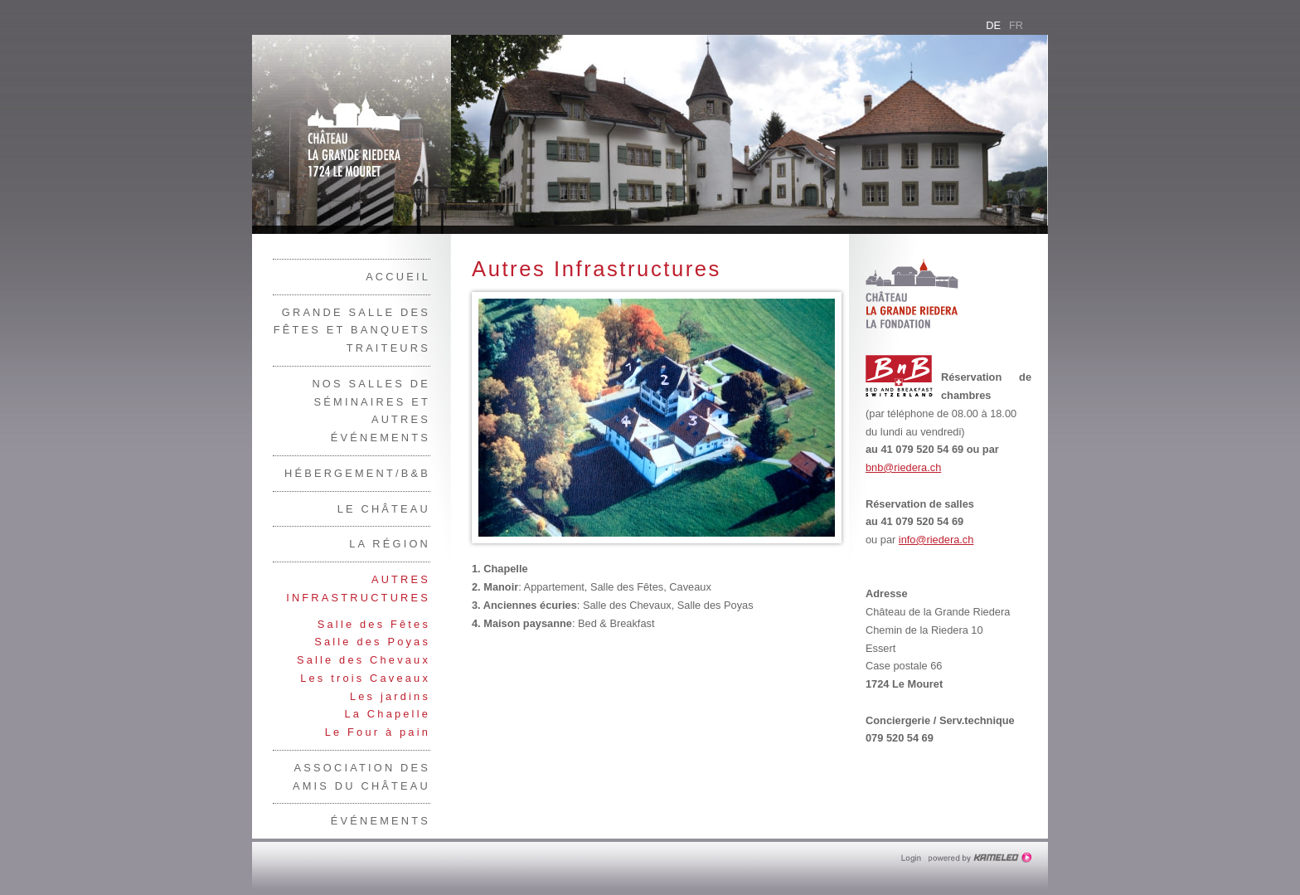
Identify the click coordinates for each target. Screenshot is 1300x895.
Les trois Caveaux (365, 678)
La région (389, 543)
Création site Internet (982, 857)
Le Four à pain (377, 732)
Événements (380, 821)
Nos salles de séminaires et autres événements (371, 410)
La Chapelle (387, 714)
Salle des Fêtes (374, 624)
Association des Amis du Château (361, 776)
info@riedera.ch (936, 539)
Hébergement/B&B (357, 473)
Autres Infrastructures (358, 588)
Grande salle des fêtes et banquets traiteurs (352, 330)
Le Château (383, 509)
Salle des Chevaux (363, 660)
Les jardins (390, 696)
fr (1016, 25)
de (993, 25)
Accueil (398, 276)
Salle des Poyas (372, 641)
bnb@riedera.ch (903, 467)
